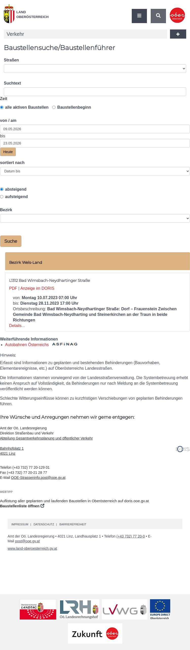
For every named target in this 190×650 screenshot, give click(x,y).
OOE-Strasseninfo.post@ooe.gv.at (38, 478)
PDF (13, 288)
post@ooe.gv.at (27, 541)
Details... (17, 325)
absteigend (13, 189)
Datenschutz (43, 524)
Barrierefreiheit (72, 524)
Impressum (19, 524)
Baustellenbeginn (71, 107)
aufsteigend (14, 196)
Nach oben (185, 631)
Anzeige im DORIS (37, 288)
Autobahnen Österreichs (41, 345)
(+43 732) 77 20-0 (131, 536)
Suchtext (12, 83)
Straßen (11, 60)
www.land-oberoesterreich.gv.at (32, 548)
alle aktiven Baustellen (24, 107)
